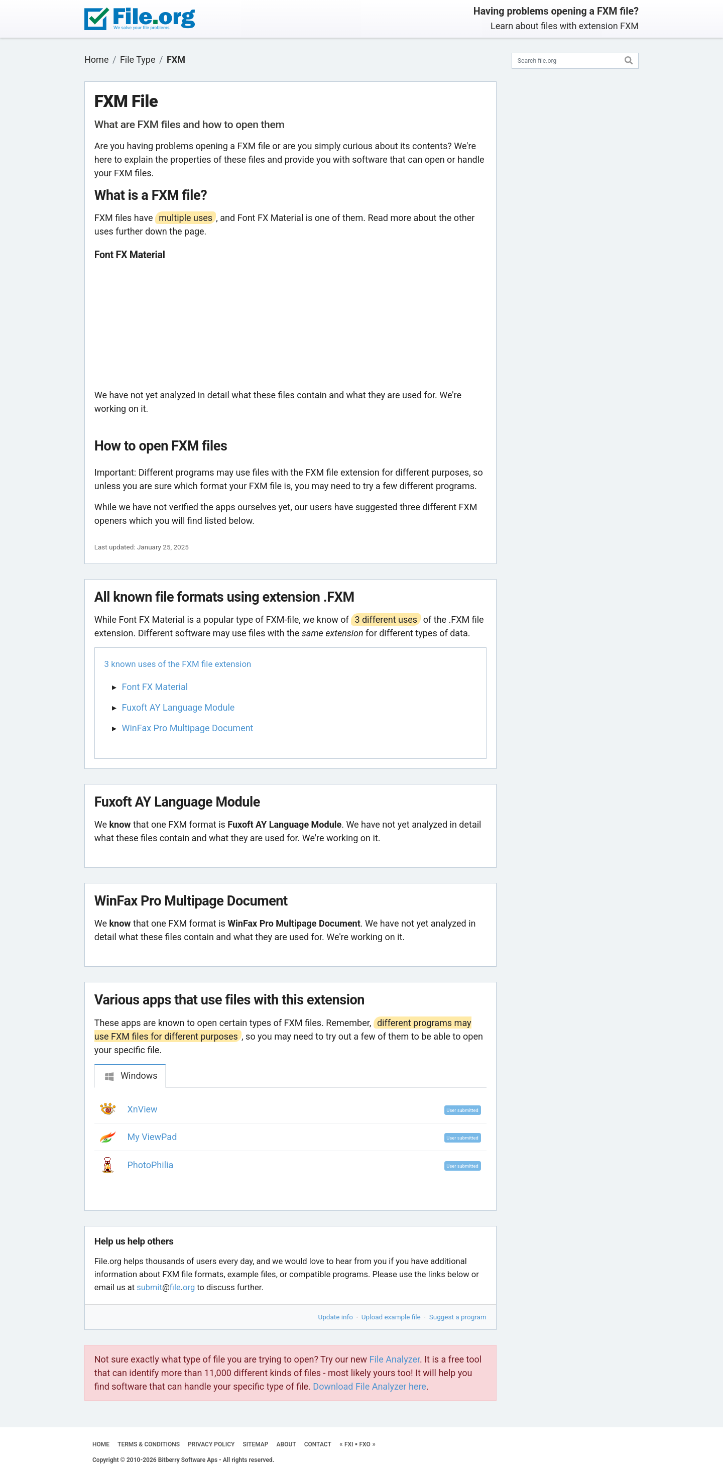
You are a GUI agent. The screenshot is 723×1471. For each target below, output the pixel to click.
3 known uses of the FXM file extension (178, 664)
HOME (100, 1444)
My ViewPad (152, 1136)
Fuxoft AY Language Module (178, 707)
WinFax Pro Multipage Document (188, 728)
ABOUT (286, 1444)
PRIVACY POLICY (211, 1444)
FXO (365, 1444)
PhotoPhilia (151, 1165)
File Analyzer (395, 1359)
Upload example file (391, 1317)
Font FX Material (155, 687)
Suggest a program (458, 1317)
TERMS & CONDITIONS (148, 1444)
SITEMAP (255, 1444)
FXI (348, 1444)
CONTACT (317, 1444)
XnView (143, 1109)
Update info (335, 1317)
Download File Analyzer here (369, 1386)
